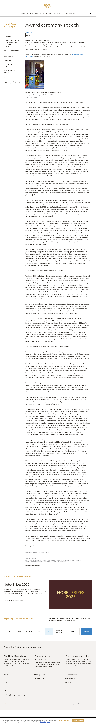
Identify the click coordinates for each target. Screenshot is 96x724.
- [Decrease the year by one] (67, 631)
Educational (56, 13)
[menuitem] (29, 13)
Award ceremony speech (10, 71)
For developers (71, 675)
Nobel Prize (9, 704)
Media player (70, 678)
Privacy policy (39, 675)
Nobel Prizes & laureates (29, 13)
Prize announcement (11, 50)
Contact (7, 678)
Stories (48, 13)
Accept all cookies (78, 720)
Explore (86, 631)
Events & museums (68, 13)
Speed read (8, 60)
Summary (7, 33)
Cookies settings (64, 720)
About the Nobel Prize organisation (22, 647)
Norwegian (28, 32)
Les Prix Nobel (31, 551)
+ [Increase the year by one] (78, 631)
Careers (68, 682)
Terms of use (39, 678)
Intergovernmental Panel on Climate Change (12, 42)
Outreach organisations (78, 656)
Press (6, 675)
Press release (8, 56)
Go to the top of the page (32, 565)
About (42, 13)
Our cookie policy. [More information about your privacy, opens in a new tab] (45, 722)
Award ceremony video (10, 65)
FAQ (5, 682)
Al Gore (8, 47)
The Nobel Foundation (15, 656)
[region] (48, 720)
